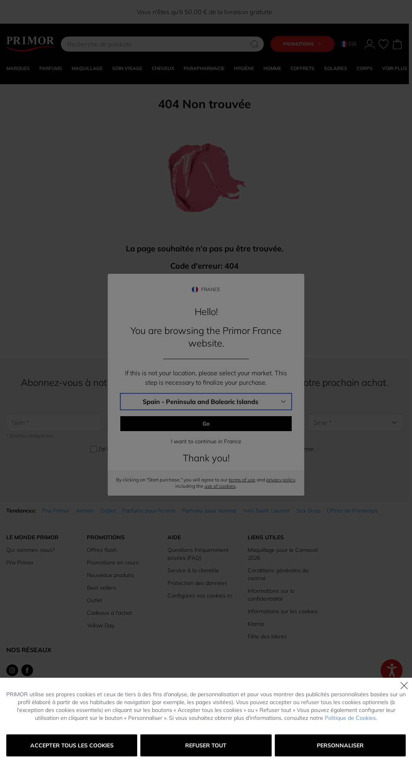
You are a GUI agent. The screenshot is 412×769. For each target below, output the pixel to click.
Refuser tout (205, 745)
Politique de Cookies (350, 717)
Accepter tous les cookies (72, 745)
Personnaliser (340, 745)
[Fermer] (404, 685)
